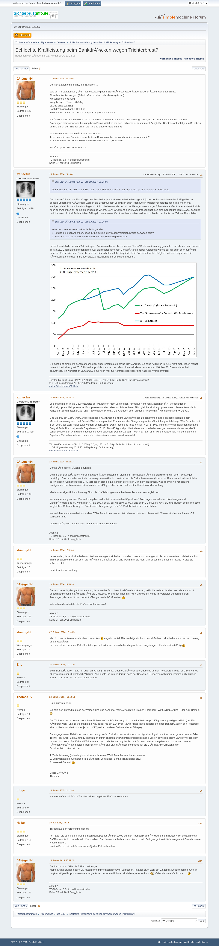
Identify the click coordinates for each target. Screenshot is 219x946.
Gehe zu (155, 920)
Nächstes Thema (194, 58)
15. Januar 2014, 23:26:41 (61, 174)
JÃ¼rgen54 (24, 78)
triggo (20, 790)
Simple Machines (36, 942)
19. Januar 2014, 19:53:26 (61, 584)
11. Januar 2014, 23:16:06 (61, 78)
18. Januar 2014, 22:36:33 (61, 397)
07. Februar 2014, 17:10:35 (61, 632)
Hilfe (159, 942)
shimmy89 (23, 550)
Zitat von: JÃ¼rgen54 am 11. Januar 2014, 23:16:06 (81, 182)
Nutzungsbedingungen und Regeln (178, 942)
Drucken (199, 69)
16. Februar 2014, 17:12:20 (61, 664)
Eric (19, 664)
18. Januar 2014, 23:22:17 (61, 462)
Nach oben (20, 906)
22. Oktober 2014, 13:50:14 (62, 697)
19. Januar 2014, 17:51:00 (61, 550)
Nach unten (21, 69)
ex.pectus (23, 174)
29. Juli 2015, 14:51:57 (59, 823)
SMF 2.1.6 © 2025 (19, 942)
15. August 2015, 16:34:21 (61, 860)
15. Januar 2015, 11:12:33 (61, 790)
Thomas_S (24, 697)
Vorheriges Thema (171, 58)
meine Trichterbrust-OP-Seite (63, 386)
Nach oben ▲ (202, 942)
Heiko (20, 822)
